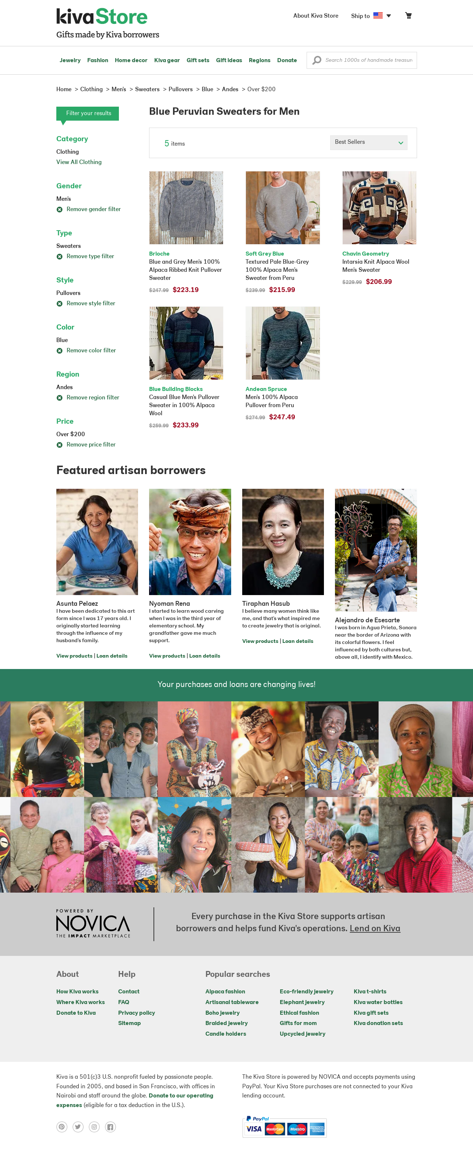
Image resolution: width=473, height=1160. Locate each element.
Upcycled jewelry (302, 1034)
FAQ (123, 1003)
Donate (287, 61)
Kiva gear (167, 61)
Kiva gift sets (371, 1013)
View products (74, 656)
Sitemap (129, 1023)
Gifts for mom (298, 1023)
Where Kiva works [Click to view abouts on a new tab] (80, 1003)
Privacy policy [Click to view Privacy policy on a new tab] (136, 1013)
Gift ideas (229, 61)
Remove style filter (85, 304)
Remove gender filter (88, 210)
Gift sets (198, 61)
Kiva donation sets (378, 1023)
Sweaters (68, 246)
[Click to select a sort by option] (368, 142)
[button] (316, 62)
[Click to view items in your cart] (408, 17)
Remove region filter (87, 398)
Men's (63, 199)
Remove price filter (86, 445)
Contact (129, 992)
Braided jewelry (226, 1023)
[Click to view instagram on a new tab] (97, 1127)
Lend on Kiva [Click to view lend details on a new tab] (375, 929)
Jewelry (70, 61)
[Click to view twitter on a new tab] (81, 1127)
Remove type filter (85, 257)
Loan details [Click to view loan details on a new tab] (111, 656)
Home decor (131, 61)
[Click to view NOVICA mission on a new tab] (93, 924)
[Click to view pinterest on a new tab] (64, 1127)
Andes (64, 388)
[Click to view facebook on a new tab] (112, 1127)
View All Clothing (79, 163)
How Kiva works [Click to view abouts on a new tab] (77, 992)
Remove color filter (86, 351)
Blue (62, 341)
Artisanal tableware (232, 1003)
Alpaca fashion (225, 992)
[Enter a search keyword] (362, 60)
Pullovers (68, 293)
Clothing (67, 152)
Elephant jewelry (302, 1003)
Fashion (97, 61)
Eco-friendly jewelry (306, 992)
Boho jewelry (222, 1013)
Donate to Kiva (76, 1013)
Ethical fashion (299, 1013)
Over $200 (70, 435)
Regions (260, 61)
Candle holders (225, 1034)
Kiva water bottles (378, 1003)
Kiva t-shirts (370, 992)
